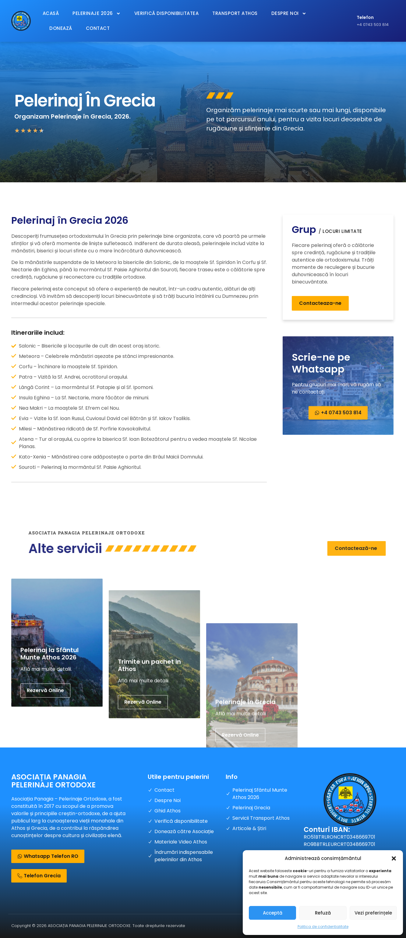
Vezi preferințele (373, 913)
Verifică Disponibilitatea (166, 13)
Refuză (323, 913)
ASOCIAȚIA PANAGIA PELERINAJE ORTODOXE (53, 781)
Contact (98, 28)
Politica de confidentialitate (323, 926)
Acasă (51, 13)
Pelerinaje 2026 (96, 13)
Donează (60, 28)
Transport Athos (235, 13)
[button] (394, 858)
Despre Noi (288, 13)
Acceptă (272, 913)
